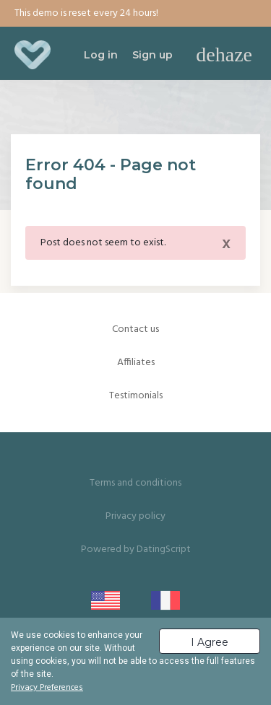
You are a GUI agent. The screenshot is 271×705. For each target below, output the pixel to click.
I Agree (209, 642)
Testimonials (136, 395)
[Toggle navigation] (224, 54)
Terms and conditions (135, 483)
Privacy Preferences (47, 687)
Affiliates (136, 362)
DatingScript (164, 549)
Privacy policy (135, 516)
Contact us (135, 329)
